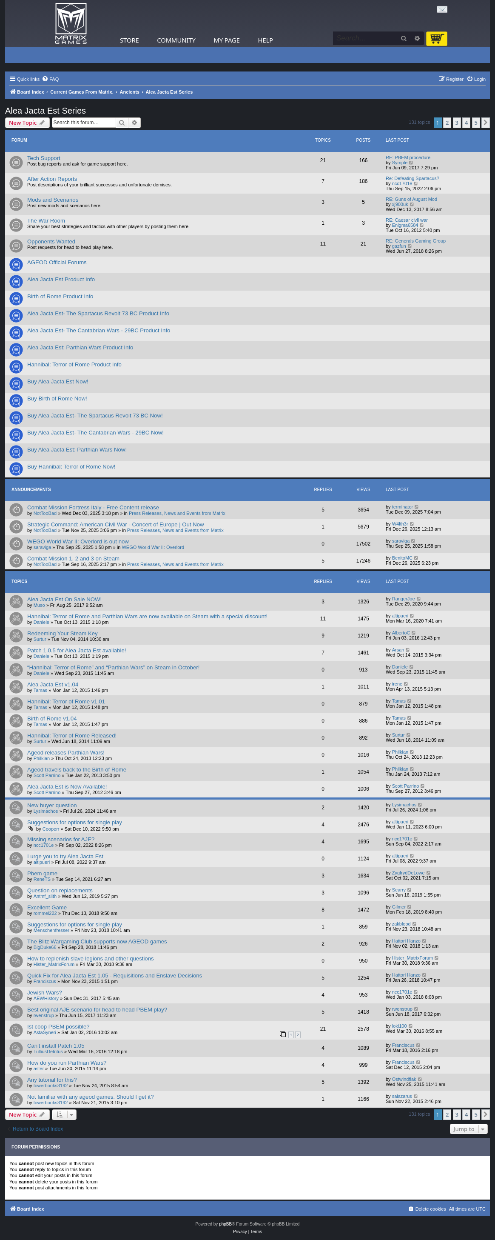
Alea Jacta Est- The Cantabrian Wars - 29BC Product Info (98, 330)
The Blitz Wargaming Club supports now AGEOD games (97, 941)
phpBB (225, 1224)
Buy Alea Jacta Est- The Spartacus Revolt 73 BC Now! (95, 415)
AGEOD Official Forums (57, 262)
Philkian (42, 758)
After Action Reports (52, 179)
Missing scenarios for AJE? (60, 839)
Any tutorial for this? (52, 1080)
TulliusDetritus (48, 1051)
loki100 (399, 1026)
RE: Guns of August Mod (411, 199)
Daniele (41, 622)
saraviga (42, 547)
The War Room (46, 220)
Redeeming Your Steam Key (62, 633)
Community (176, 40)
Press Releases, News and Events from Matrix (177, 513)
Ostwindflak (404, 1079)
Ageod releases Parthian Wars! (66, 752)
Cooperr (51, 828)
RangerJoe (403, 598)
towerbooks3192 (51, 1085)
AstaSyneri (45, 1032)
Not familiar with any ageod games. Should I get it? (90, 1097)
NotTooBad (45, 513)
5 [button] (476, 122)
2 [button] (447, 122)
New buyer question (52, 805)
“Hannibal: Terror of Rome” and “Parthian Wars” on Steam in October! (113, 667)
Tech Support (43, 158)
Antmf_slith (45, 896)
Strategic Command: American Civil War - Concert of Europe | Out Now (115, 524)
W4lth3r (400, 523)
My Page (226, 40)
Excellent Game (47, 907)
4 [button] (466, 122)
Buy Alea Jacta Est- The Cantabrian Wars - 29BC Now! (95, 432)
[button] (485, 122)
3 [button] (456, 122)
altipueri (400, 615)
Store (129, 40)
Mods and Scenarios (52, 200)
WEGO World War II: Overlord (153, 547)
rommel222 (45, 913)
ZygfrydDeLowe (408, 872)
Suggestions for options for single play (74, 822)
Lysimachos (46, 811)
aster (39, 1068)
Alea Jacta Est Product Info (61, 279)
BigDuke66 (45, 947)
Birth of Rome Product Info (60, 296)
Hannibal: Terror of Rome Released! (72, 735)
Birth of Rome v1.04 (52, 718)
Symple (400, 162)
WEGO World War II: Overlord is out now (78, 541)
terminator (402, 506)
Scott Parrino (47, 775)
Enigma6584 (405, 225)
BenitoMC (402, 557)
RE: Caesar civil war (407, 220)
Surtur (40, 639)
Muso (39, 605)
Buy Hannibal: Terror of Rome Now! (71, 466)
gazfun (399, 246)
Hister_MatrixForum (54, 964)
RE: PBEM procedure (408, 157)
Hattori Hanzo (406, 940)
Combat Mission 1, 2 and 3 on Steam (73, 558)
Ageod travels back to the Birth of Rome (76, 769)
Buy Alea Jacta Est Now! (57, 381)
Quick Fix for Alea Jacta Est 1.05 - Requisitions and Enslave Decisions (114, 975)
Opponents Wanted (51, 241)
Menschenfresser (51, 930)
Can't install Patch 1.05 (55, 1046)
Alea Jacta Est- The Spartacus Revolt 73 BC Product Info (98, 313)
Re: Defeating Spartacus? (412, 178)
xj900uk (400, 204)
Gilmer (399, 906)
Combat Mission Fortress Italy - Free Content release (93, 507)
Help (265, 40)
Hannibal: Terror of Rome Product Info (74, 364)
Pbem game (42, 873)
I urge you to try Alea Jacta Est (65, 856)
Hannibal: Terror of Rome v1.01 (66, 701)
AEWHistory (46, 998)
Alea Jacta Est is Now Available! (67, 786)
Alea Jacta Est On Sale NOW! (64, 599)
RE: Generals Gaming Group (416, 240)
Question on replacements (60, 890)
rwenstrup (44, 1015)
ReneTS (42, 879)
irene (397, 683)
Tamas (40, 690)
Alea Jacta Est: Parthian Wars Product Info (80, 347)
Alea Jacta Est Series (45, 110)
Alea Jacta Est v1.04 (52, 684)
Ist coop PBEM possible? (58, 1026)
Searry (399, 889)
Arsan (398, 649)
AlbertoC (401, 632)
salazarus (402, 1096)
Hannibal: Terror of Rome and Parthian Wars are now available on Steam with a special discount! (147, 616)
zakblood (401, 923)
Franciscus (45, 981)
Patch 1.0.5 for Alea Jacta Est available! (76, 650)
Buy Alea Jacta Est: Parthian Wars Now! (77, 449)
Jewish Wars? (44, 992)
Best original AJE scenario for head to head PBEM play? (97, 1009)
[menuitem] (50, 79)
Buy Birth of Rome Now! (57, 398)
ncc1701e (402, 183)
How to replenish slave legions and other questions (90, 958)
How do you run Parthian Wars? (66, 1063)
